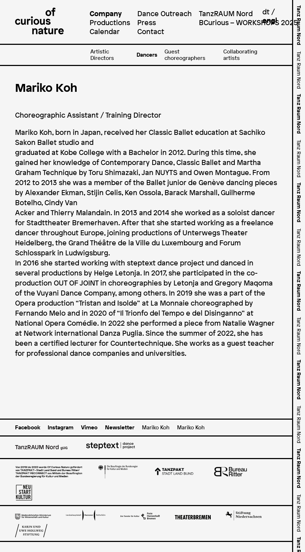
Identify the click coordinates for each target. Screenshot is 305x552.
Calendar (105, 31)
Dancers (147, 54)
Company (106, 13)
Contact (150, 31)
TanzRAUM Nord (226, 13)
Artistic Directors (102, 55)
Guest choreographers (185, 55)
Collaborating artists (240, 55)
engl (269, 20)
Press (146, 22)
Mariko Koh (156, 427)
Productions (110, 22)
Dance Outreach (164, 13)
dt (266, 11)
